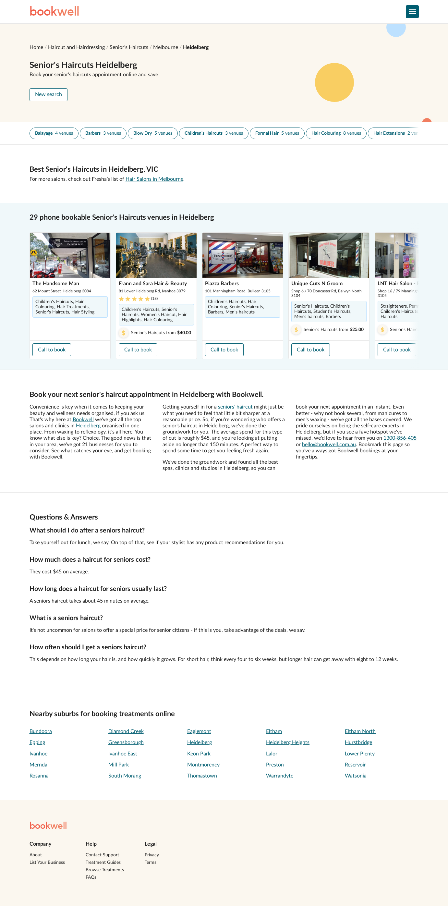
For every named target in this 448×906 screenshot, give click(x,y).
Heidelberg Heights (287, 742)
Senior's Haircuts (129, 47)
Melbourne (165, 47)
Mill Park (118, 764)
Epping (37, 742)
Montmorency (203, 764)
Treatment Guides (103, 862)
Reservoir (355, 764)
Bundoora (41, 731)
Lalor (271, 753)
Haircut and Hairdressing (76, 47)
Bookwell (83, 419)
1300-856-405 (400, 438)
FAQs (91, 877)
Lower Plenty (360, 753)
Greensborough (126, 742)
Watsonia (356, 775)
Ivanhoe (38, 753)
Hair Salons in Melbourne (154, 179)
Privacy (152, 855)
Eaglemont (199, 731)
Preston (275, 764)
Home (36, 47)
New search (48, 94)
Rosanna (39, 775)
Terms (150, 862)
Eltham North (360, 731)
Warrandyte (279, 775)
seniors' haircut (235, 407)
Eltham (274, 731)
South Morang (124, 775)
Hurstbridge (358, 742)
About (36, 855)
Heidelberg (196, 47)
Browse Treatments (105, 870)
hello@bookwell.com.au (329, 444)
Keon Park (199, 753)
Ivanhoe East (122, 753)
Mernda (38, 764)
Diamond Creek (126, 731)
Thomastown (202, 775)
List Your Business (47, 862)
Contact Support (102, 855)
